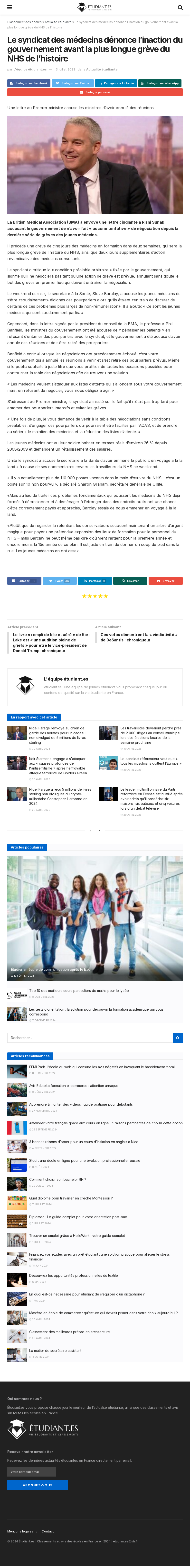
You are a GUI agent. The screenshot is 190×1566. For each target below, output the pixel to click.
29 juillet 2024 (41, 1186)
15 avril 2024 (39, 1357)
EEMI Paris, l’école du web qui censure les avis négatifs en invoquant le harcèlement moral (102, 1067)
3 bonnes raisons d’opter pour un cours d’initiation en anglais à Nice (83, 1142)
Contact (48, 1531)
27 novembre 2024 (43, 1111)
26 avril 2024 (39, 1319)
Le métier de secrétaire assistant (55, 1351)
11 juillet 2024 (40, 1204)
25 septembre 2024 (43, 1130)
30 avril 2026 (39, 749)
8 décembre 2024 (42, 1073)
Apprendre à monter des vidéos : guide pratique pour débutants (81, 1105)
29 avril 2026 (131, 770)
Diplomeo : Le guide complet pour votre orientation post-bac (78, 1217)
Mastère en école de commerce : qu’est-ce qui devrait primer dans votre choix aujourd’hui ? (103, 1313)
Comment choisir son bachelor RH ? (57, 1180)
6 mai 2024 (37, 1282)
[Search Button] (178, 1038)
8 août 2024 (39, 1167)
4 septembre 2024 (43, 1148)
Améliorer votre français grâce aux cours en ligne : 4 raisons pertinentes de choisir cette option (106, 1123)
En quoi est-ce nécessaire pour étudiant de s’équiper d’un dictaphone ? (87, 1295)
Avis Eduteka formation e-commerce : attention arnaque (73, 1086)
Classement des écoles (24, 22)
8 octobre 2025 (41, 997)
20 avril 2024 (39, 1338)
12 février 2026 (22, 976)
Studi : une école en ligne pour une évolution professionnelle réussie (84, 1161)
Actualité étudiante (58, 22)
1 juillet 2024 (40, 1223)
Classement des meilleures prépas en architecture (69, 1332)
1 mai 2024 (37, 1301)
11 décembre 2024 (42, 1020)
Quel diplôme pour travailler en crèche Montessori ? (71, 1199)
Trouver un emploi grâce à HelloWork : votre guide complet (77, 1236)
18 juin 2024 (38, 1265)
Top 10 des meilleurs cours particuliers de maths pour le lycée (79, 991)
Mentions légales (20, 1531)
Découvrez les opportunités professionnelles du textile (73, 1276)
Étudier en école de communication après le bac (50, 970)
